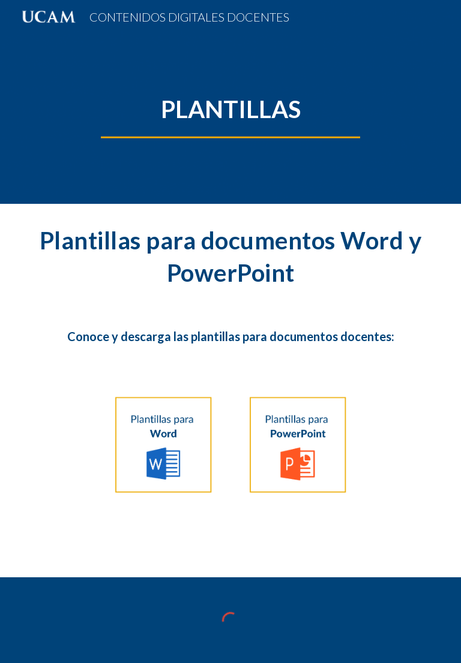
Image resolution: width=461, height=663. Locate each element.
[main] (230, 109)
